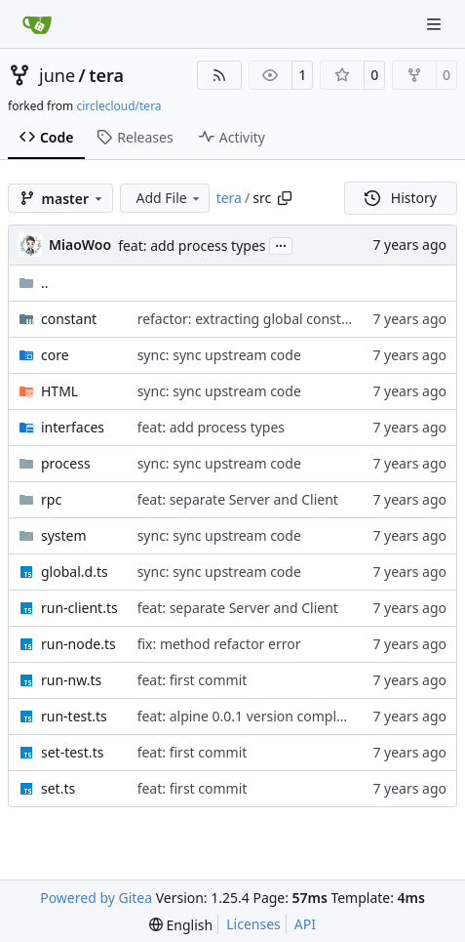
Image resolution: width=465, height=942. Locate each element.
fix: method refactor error (219, 644)
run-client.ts (79, 607)
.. (34, 282)
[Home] (37, 24)
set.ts (58, 788)
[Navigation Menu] (435, 24)
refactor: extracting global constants (252, 318)
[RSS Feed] (219, 75)
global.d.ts (74, 571)
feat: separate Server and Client (237, 499)
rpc (51, 499)
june (57, 75)
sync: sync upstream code (219, 355)
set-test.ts (72, 752)
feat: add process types (191, 245)
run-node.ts (78, 644)
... (281, 244)
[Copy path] (284, 198)
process (66, 463)
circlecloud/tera (118, 106)
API (305, 924)
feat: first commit (192, 680)
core (55, 355)
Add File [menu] (169, 197)
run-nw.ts (71, 680)
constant (69, 318)
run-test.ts (74, 716)
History (401, 197)
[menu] (181, 925)
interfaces (72, 427)
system (64, 535)
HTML (59, 391)
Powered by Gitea (96, 897)
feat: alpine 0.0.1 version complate (247, 716)
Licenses (253, 924)
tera (106, 75)
